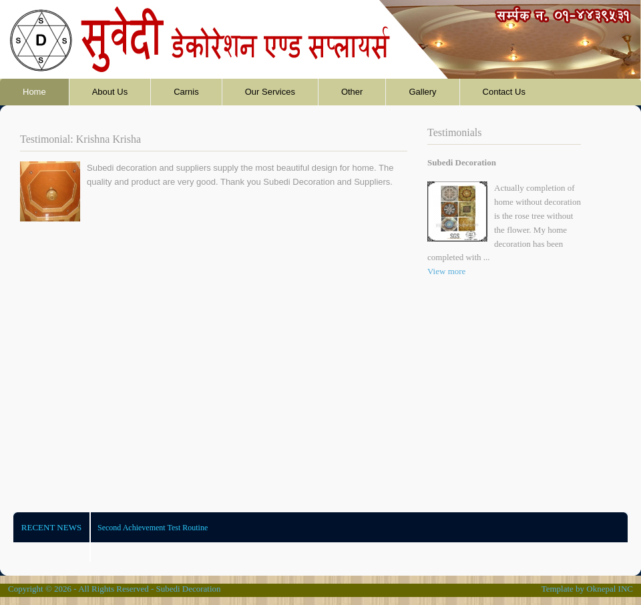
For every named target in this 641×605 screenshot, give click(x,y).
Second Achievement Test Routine (152, 527)
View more (446, 271)
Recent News (51, 527)
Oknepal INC (609, 589)
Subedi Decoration (188, 589)
